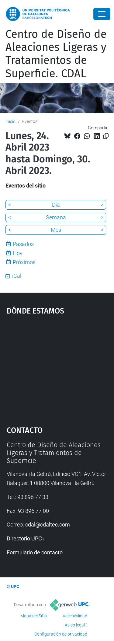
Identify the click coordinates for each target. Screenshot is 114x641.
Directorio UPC (24, 538)
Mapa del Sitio (33, 615)
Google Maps (57, 367)
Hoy (17, 253)
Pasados (23, 244)
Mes (56, 230)
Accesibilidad (75, 615)
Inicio (10, 121)
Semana (56, 217)
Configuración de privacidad (60, 634)
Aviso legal (75, 625)
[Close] (101, 14)
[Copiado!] (106, 136)
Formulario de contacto (35, 552)
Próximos (24, 262)
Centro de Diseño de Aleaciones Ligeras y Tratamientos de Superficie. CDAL (56, 54)
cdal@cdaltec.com (47, 524)
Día (56, 204)
